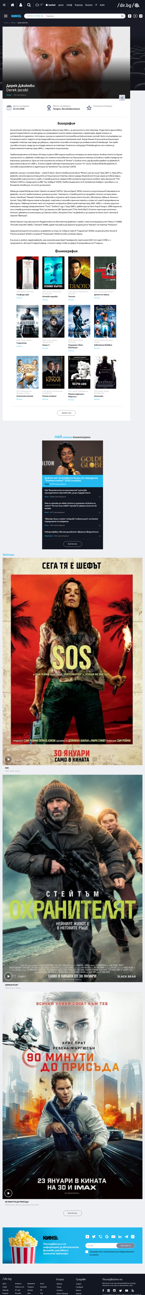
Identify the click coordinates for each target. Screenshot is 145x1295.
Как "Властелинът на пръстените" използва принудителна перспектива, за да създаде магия (67, 491)
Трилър (48, 292)
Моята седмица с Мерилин (76, 395)
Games (30, 1290)
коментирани (81, 437)
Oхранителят (11, 985)
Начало (6, 23)
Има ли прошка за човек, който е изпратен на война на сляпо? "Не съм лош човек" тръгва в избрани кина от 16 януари (71, 506)
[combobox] (39, 16)
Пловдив (79, 1287)
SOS (7, 768)
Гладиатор (21, 343)
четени (67, 437)
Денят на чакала (101, 294)
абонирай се (126, 1245)
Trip (41, 1293)
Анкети (18, 1284)
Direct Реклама (62, 1293)
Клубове (43, 1287)
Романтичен (47, 294)
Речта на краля (49, 396)
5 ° (39, 5)
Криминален (56, 292)
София (78, 1284)
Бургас (79, 1293)
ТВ (41, 1290)
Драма (23, 292)
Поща (59, 1287)
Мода (47, 484)
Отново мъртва (50, 296)
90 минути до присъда (17, 1202)
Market (59, 1284)
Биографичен (47, 393)
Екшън (23, 340)
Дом (29, 1293)
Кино (47, 497)
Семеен (97, 342)
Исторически (47, 342)
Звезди (13, 23)
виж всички (72, 544)
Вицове (18, 1293)
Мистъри (29, 292)
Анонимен (98, 396)
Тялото (71, 296)
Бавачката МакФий (103, 345)
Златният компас (24, 396)
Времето (31, 1284)
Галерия (31, 1287)
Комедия (102, 340)
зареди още (66, 413)
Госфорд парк (22, 294)
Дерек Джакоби (23, 23)
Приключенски (26, 391)
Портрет (49, 536)
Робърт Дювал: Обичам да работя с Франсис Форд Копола (72, 532)
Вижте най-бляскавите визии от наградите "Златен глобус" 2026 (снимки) (71, 479)
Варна (78, 1290)
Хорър (80, 340)
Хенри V (46, 345)
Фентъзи (71, 342)
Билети (60, 1290)
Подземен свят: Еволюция (75, 346)
